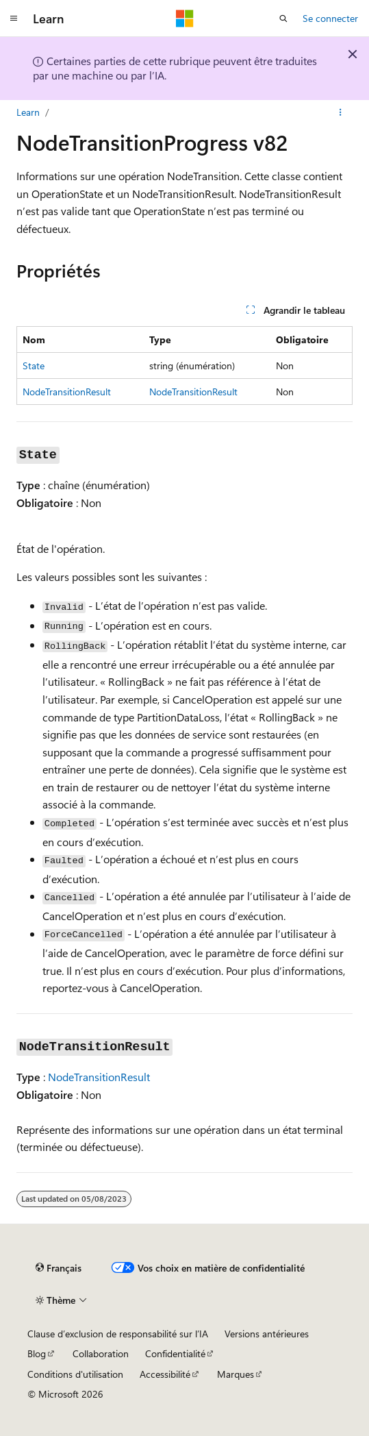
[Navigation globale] (13, 18)
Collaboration (101, 1353)
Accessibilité (165, 1374)
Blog (36, 1353)
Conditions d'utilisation (75, 1374)
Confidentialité (175, 1353)
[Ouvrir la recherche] (283, 18)
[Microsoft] (185, 18)
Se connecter (330, 18)
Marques (235, 1374)
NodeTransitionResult (193, 391)
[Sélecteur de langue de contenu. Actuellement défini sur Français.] (58, 1268)
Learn (28, 112)
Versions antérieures (267, 1333)
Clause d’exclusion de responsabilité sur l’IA (117, 1333)
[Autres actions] (341, 112)
